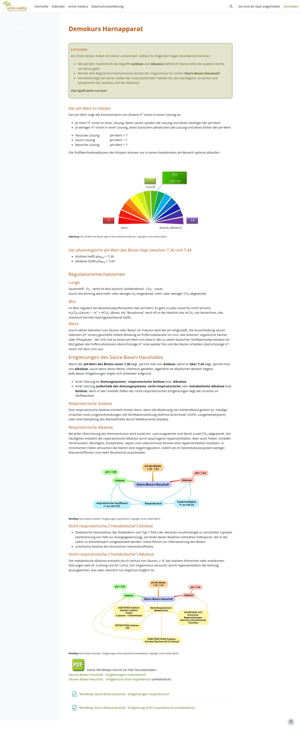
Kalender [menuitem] (58, 6)
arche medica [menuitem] (78, 6)
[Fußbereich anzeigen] (291, 722)
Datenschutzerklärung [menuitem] (107, 6)
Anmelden (290, 6)
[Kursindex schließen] (4, 18)
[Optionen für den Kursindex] (54, 18)
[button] (231, 6)
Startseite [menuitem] (41, 6)
